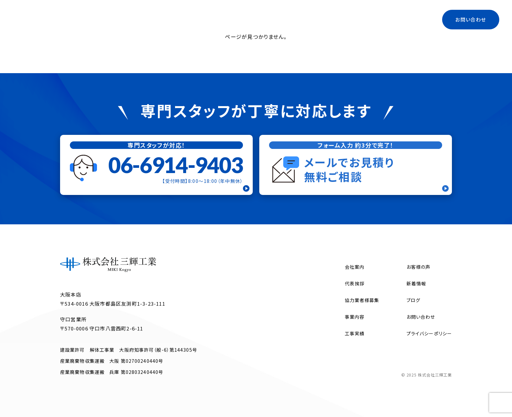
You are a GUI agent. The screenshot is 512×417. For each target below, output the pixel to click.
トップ (207, 19)
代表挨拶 (302, 19)
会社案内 (236, 19)
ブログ (382, 19)
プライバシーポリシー (429, 333)
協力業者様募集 (344, 19)
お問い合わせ (470, 19)
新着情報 (416, 283)
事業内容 (269, 19)
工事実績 (413, 19)
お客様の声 (419, 267)
